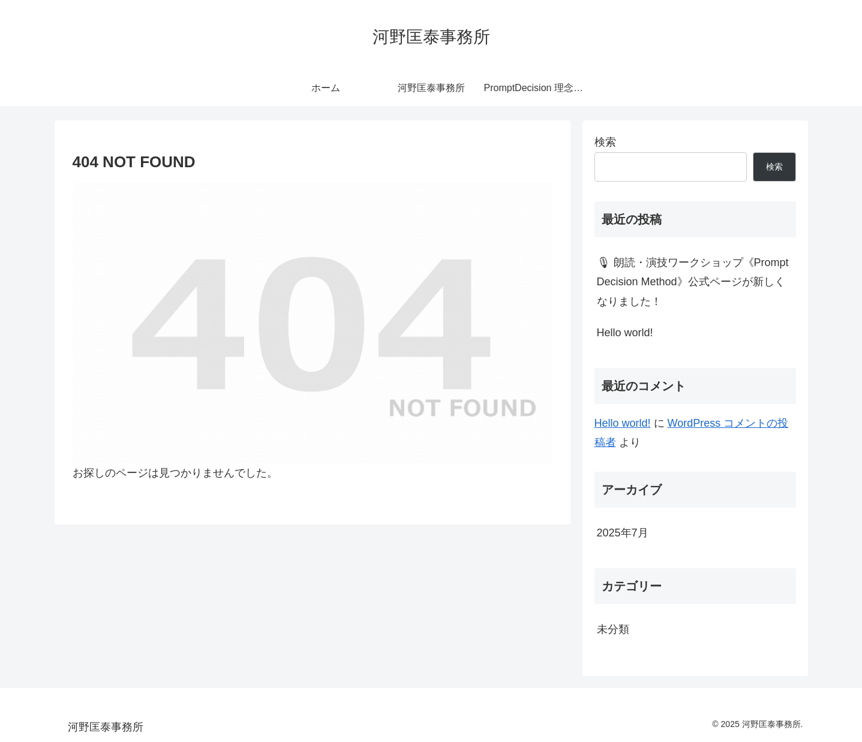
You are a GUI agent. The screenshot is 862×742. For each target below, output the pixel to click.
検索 (605, 142)
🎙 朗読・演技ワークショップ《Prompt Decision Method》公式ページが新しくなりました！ (693, 282)
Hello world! (625, 333)
